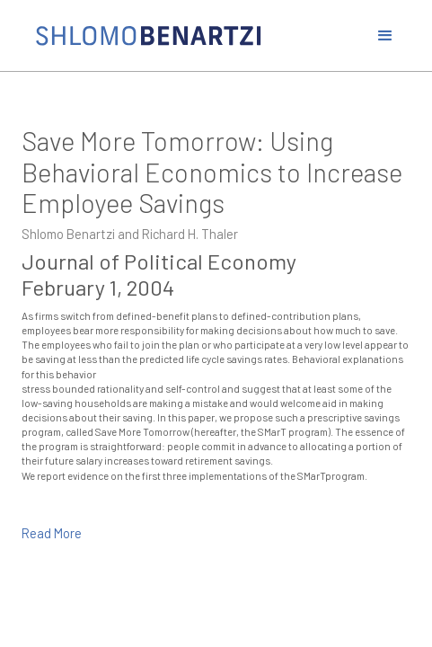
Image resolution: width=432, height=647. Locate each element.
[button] (385, 36)
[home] (192, 36)
